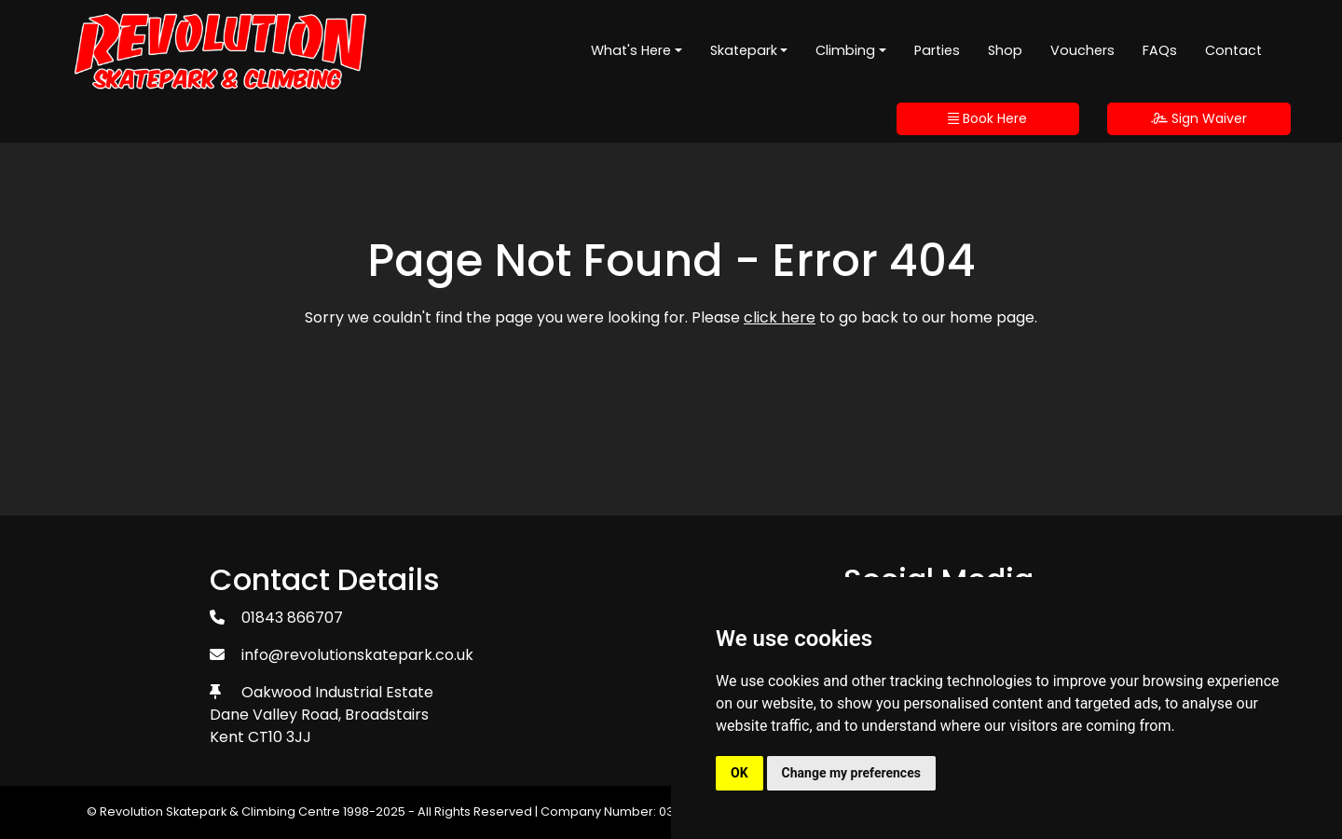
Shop (1005, 50)
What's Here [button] (631, 50)
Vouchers (1082, 50)
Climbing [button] (845, 50)
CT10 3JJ (279, 737)
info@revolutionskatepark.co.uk (357, 655)
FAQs (1160, 50)
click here (779, 317)
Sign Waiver (1199, 118)
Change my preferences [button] (851, 772)
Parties (937, 50)
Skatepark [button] (743, 50)
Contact (1233, 50)
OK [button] (739, 772)
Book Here (987, 118)
